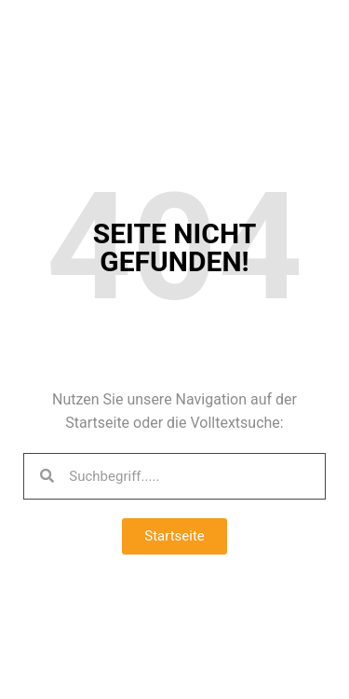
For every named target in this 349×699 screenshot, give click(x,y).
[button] (174, 536)
